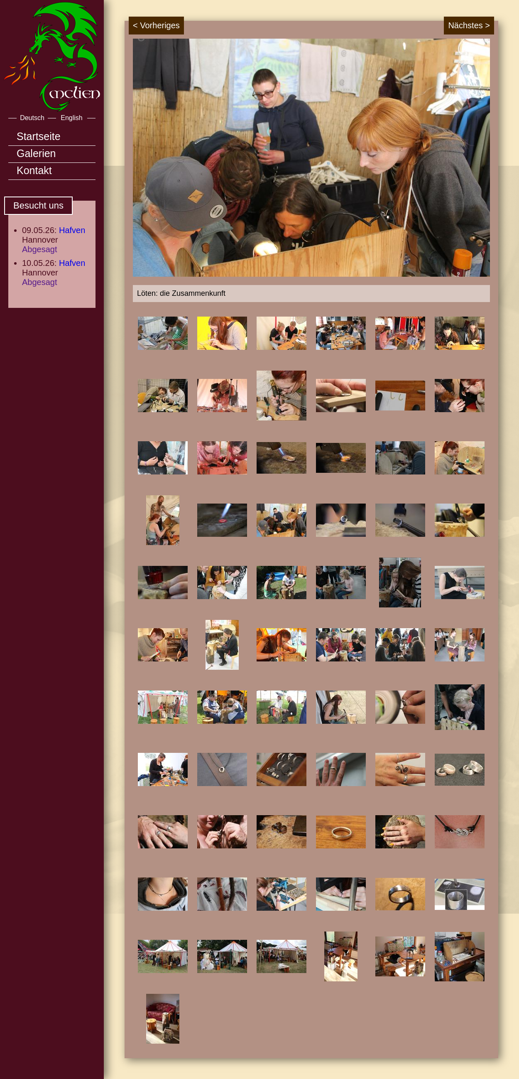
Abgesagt (39, 249)
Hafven (72, 230)
